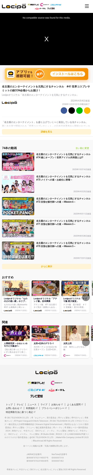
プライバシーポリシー (54, 408)
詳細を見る (46, 131)
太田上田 (67, 343)
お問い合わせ (14, 408)
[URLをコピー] (87, 110)
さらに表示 (46, 266)
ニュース (31, 404)
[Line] (79, 110)
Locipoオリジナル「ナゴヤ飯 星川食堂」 (75, 299)
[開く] (87, 6)
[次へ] (86, 297)
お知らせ (57, 404)
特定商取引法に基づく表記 (21, 412)
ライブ (44, 404)
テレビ (20, 404)
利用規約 (32, 408)
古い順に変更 (82, 148)
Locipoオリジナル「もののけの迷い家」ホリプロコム (15, 301)
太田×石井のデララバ (44, 343)
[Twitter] (71, 110)
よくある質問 (75, 404)
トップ (9, 404)
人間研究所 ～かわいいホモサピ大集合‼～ (15, 344)
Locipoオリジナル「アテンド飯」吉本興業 (45, 299)
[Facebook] (64, 110)
